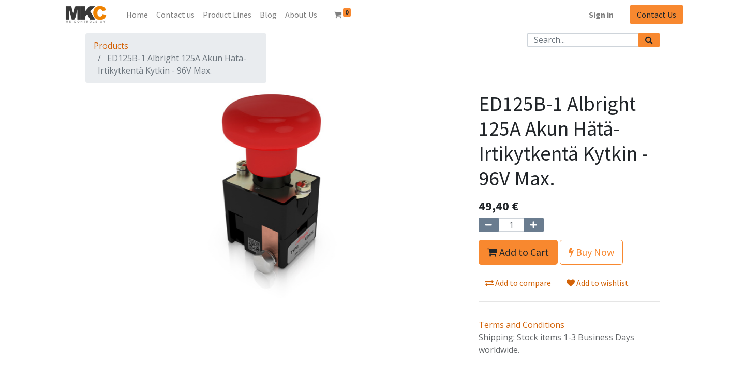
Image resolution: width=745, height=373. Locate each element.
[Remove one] (489, 225)
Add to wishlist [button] (598, 283)
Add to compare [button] (518, 283)
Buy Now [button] (591, 252)
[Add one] (534, 225)
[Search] (649, 40)
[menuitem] (137, 14)
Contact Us (656, 14)
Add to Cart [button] (518, 252)
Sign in (601, 14)
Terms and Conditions (521, 325)
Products (111, 45)
